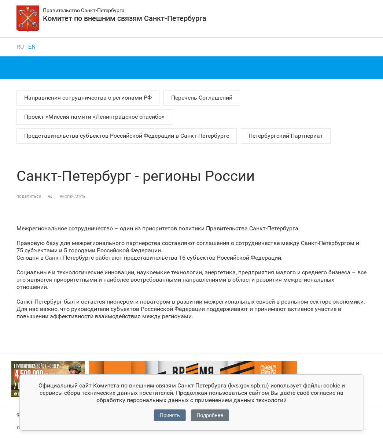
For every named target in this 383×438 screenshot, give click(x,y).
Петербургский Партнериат (285, 135)
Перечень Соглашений (201, 97)
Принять (170, 415)
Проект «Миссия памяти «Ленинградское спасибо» (94, 116)
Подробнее (210, 415)
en (32, 46)
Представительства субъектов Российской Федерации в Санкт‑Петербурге (126, 135)
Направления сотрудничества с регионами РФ (88, 97)
